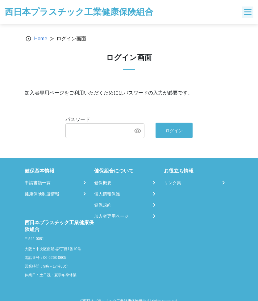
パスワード (77, 119)
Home (40, 38)
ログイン (174, 130)
